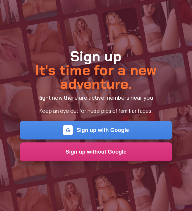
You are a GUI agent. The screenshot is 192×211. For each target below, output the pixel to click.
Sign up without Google (96, 152)
